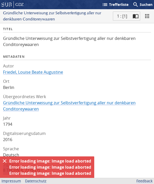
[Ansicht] (147, 16)
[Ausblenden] (4, 161)
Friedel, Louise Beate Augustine (33, 72)
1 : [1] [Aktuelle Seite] (122, 16)
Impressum (11, 180)
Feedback (144, 180)
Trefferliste (115, 5)
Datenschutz (35, 180)
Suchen (142, 5)
